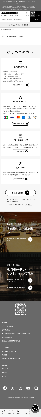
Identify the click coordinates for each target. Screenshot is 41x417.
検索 (36, 19)
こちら (30, 204)
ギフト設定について (18, 151)
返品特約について (19, 178)
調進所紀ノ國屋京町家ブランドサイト (16, 280)
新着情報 (4, 365)
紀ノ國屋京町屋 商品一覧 (16, 287)
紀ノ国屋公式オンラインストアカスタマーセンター (16, 333)
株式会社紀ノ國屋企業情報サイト (16, 239)
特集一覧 (4, 372)
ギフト (4, 376)
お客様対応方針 (6, 330)
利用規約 (4, 322)
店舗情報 (4, 355)
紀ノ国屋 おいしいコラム (9, 351)
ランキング (5, 369)
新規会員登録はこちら (19, 84)
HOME (3, 29)
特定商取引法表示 (7, 337)
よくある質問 (17, 193)
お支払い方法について (19, 123)
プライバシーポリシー (8, 326)
